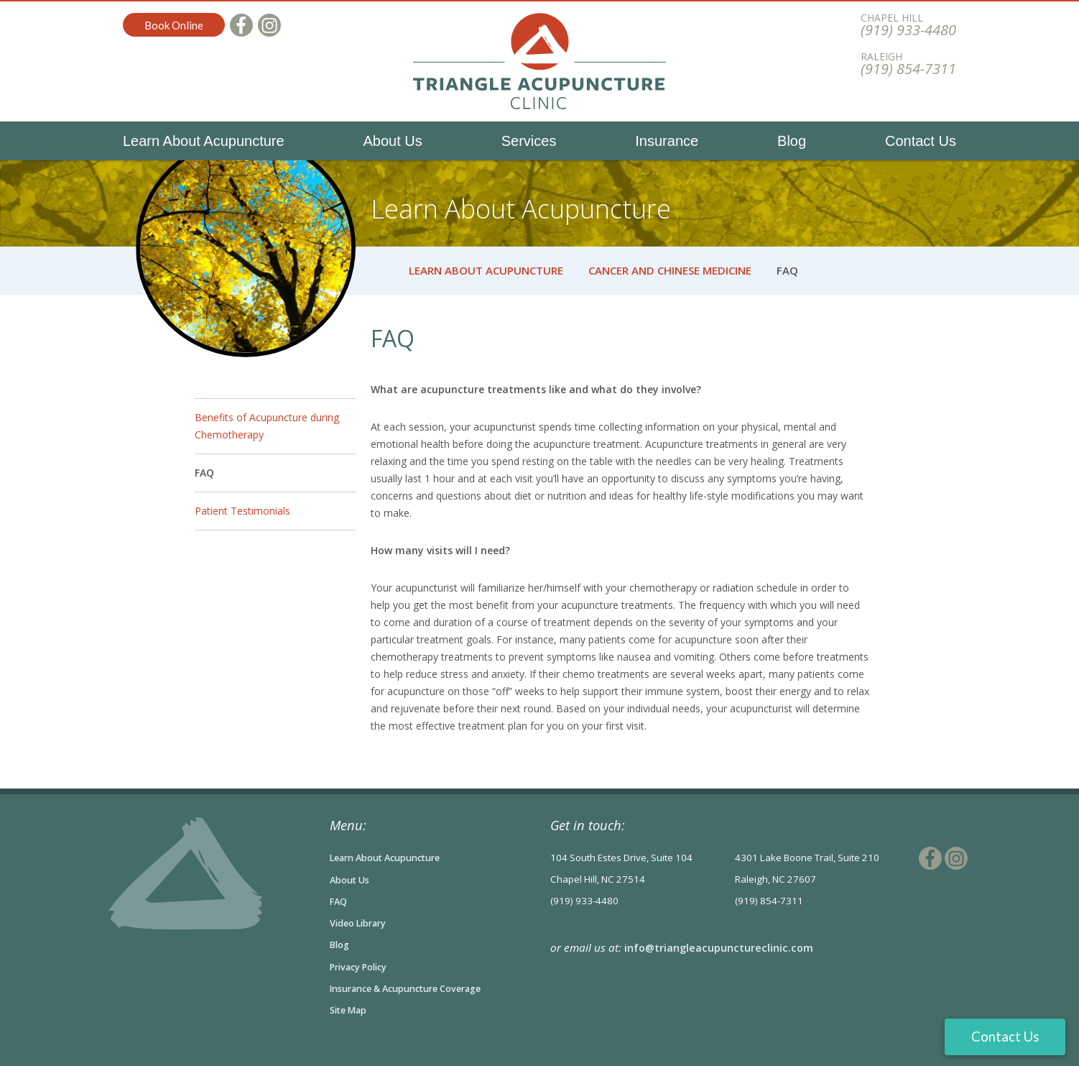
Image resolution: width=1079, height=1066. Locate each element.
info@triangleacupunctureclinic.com (720, 947)
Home (380, 271)
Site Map (350, 1008)
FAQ (204, 472)
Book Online (173, 25)
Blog (791, 141)
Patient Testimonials (242, 511)
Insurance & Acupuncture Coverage (414, 986)
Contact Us (920, 141)
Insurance (666, 141)
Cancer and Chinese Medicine (669, 270)
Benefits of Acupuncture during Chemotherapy (267, 425)
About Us (392, 141)
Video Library (361, 922)
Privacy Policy (362, 965)
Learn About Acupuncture (203, 141)
